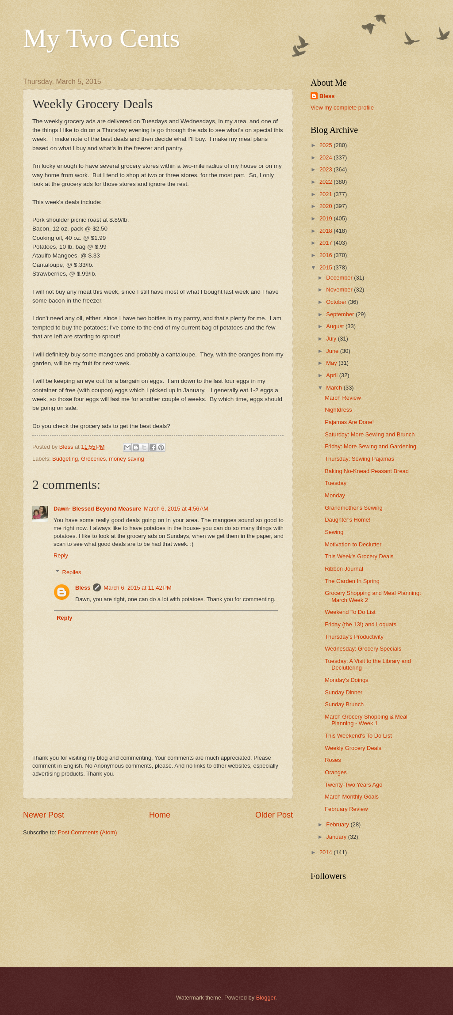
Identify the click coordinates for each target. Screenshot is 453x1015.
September (341, 314)
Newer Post (43, 814)
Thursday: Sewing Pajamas (359, 458)
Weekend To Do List (350, 612)
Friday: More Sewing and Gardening (370, 446)
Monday (335, 495)
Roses (333, 760)
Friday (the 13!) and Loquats (360, 624)
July (332, 338)
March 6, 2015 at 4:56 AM (176, 508)
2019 (326, 218)
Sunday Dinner (343, 692)
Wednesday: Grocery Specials (363, 648)
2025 (326, 145)
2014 (326, 852)
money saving (126, 458)
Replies (71, 572)
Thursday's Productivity (354, 636)
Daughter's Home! (347, 519)
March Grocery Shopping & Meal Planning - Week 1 (366, 720)
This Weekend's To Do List (358, 735)
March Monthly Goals (352, 796)
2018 (326, 230)
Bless (82, 587)
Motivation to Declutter (353, 544)
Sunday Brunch (344, 704)
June (333, 351)
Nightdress (338, 409)
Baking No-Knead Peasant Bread (367, 471)
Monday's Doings (346, 680)
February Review (346, 809)
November (340, 289)
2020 (326, 206)
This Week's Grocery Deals (359, 556)
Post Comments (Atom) (87, 832)
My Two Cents (101, 38)
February (338, 824)
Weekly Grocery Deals (353, 748)
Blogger (266, 997)
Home (159, 814)
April (332, 375)
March (334, 387)
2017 (326, 242)
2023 (326, 169)
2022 (326, 181)
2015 (326, 267)
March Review (343, 397)
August (336, 326)
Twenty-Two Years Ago (353, 784)
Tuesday (335, 483)
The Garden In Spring (352, 581)
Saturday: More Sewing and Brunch (370, 434)
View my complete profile (342, 107)
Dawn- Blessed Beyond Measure (97, 508)
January (337, 836)
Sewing (334, 532)
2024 (326, 157)
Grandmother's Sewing (354, 507)
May (332, 363)
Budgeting (65, 458)
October (337, 302)
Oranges (335, 772)
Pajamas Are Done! (349, 422)
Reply (61, 555)
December (340, 277)
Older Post (274, 814)
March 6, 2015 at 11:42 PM (138, 587)
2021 (326, 194)
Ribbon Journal (344, 568)
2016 (326, 255)
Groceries (93, 458)
